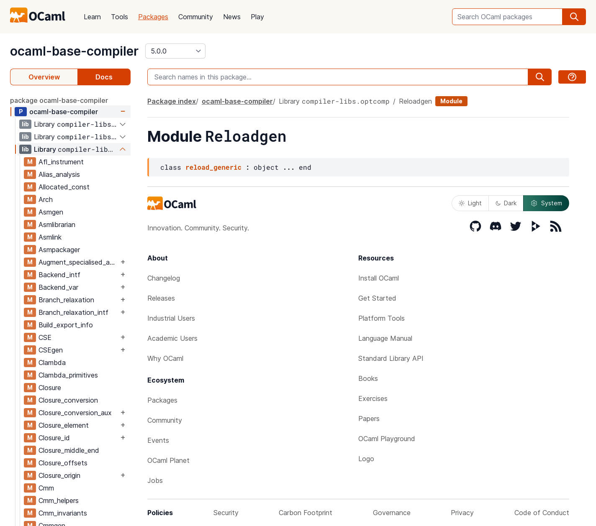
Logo (366, 459)
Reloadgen (415, 101)
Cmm (46, 488)
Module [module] (451, 101)
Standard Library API (391, 358)
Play (257, 17)
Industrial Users (171, 318)
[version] (175, 51)
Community (195, 17)
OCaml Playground (386, 438)
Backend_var (58, 287)
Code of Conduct (541, 512)
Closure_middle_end (69, 450)
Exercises (373, 398)
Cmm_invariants (63, 513)
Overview (44, 77)
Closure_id (54, 438)
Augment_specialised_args (78, 262)
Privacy (462, 512)
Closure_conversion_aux (75, 413)
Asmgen (51, 212)
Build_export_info (66, 325)
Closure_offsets (63, 463)
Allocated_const (64, 187)
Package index (171, 101)
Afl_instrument (61, 162)
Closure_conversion (68, 400)
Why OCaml (165, 358)
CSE (45, 337)
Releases (161, 298)
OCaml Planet (168, 460)
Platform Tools (381, 318)
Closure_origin (59, 475)
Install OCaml (378, 278)
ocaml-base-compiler (74, 51)
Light (470, 203)
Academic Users (172, 338)
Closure (50, 387)
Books (368, 378)
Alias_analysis (59, 174)
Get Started (377, 298)
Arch (46, 199)
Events (158, 440)
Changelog (163, 278)
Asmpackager (59, 249)
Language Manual (385, 338)
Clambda (52, 362)
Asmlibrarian (57, 224)
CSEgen (51, 350)
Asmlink (50, 237)
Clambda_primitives (68, 375)
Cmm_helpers (59, 500)
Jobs (155, 480)
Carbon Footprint (305, 512)
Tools (119, 17)
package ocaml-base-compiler (59, 100)
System (546, 203)
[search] (574, 16)
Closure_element (64, 425)
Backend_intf (59, 275)
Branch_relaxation (66, 300)
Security (226, 512)
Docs (104, 77)
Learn (92, 17)
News (232, 17)
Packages (153, 17)
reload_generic (213, 167)
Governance (392, 512)
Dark (506, 203)
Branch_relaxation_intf (73, 312)
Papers (369, 418)
